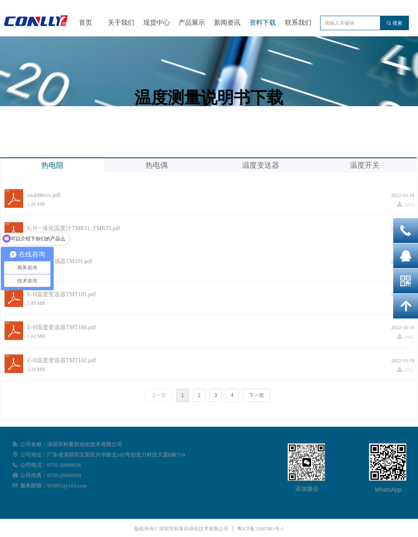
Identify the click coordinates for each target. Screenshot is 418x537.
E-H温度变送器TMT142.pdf (61, 360)
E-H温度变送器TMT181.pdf (61, 294)
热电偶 (156, 165)
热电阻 (52, 165)
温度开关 (365, 165)
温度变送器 (260, 165)
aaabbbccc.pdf (43, 195)
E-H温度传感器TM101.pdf (60, 261)
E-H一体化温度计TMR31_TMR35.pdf (73, 228)
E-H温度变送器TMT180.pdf (61, 327)
